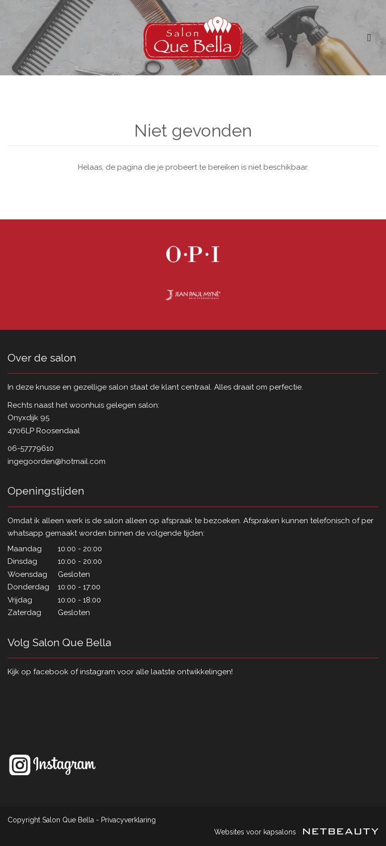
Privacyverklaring (128, 820)
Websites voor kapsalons (296, 832)
